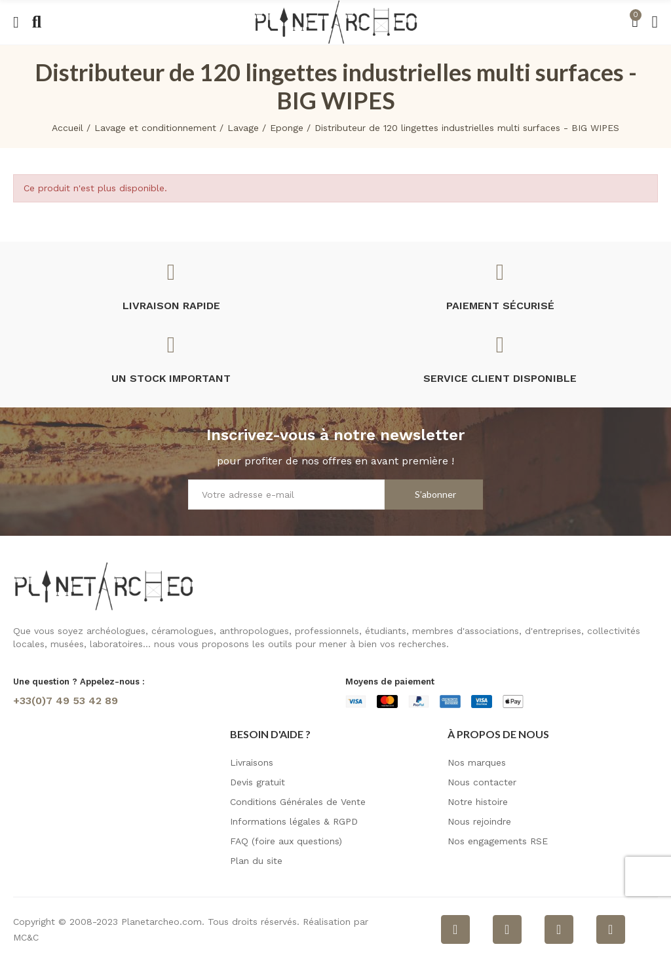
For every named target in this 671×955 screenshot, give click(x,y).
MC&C (26, 937)
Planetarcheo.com (161, 921)
